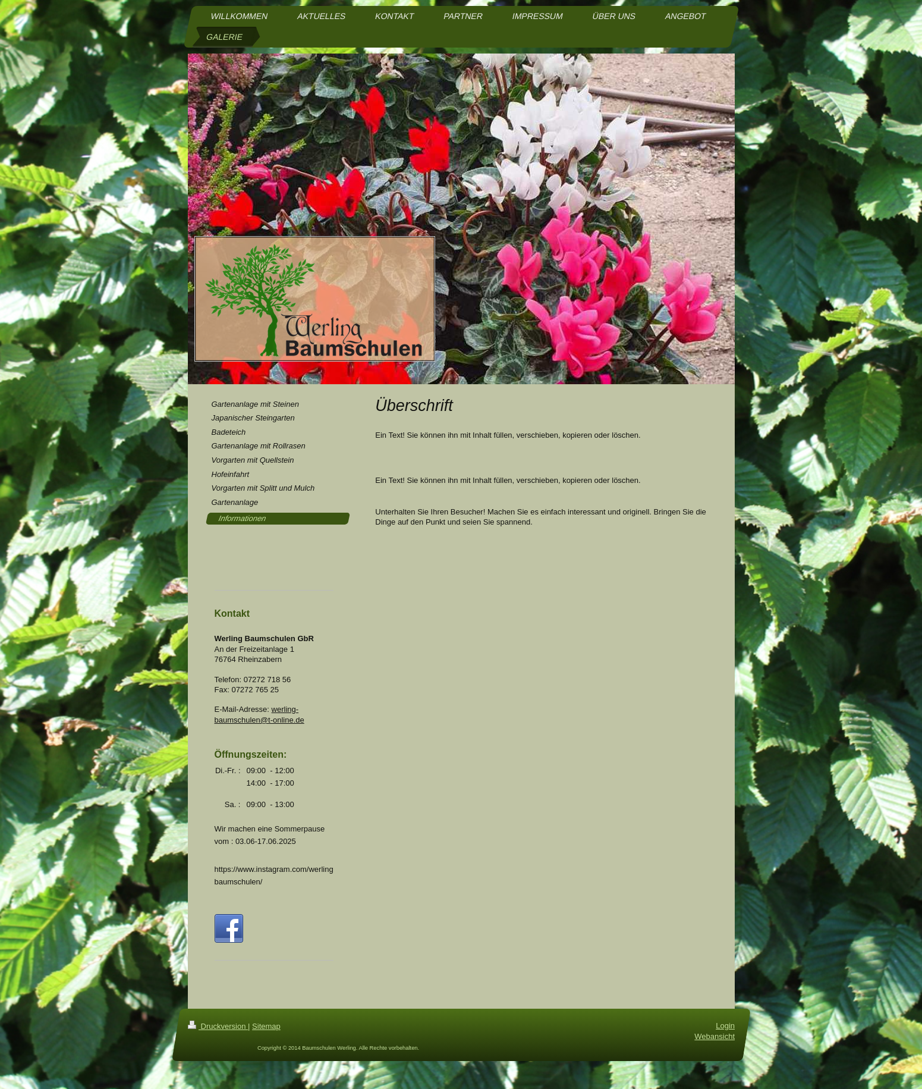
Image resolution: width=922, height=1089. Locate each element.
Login (725, 1035)
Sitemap (266, 1036)
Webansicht (714, 1046)
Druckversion (218, 1036)
